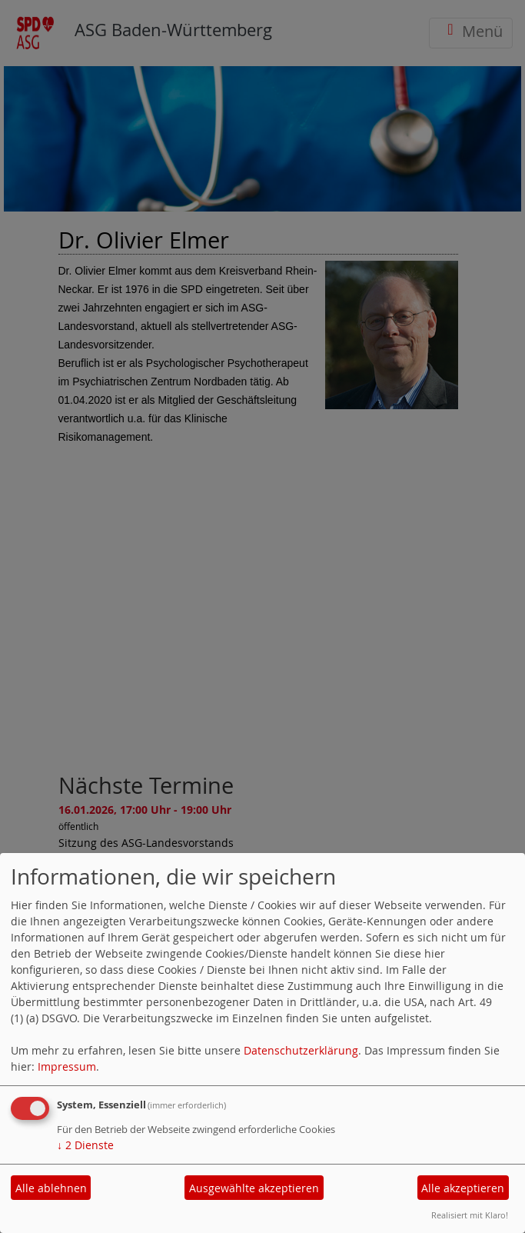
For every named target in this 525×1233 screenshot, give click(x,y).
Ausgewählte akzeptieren (254, 1188)
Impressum (67, 1066)
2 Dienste (85, 1145)
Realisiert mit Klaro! (469, 1215)
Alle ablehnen (51, 1188)
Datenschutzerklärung (301, 1050)
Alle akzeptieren (462, 1188)
